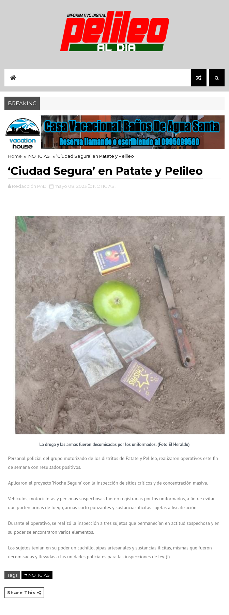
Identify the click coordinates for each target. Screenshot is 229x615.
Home (15, 156)
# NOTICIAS (37, 575)
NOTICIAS (39, 156)
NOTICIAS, (104, 186)
